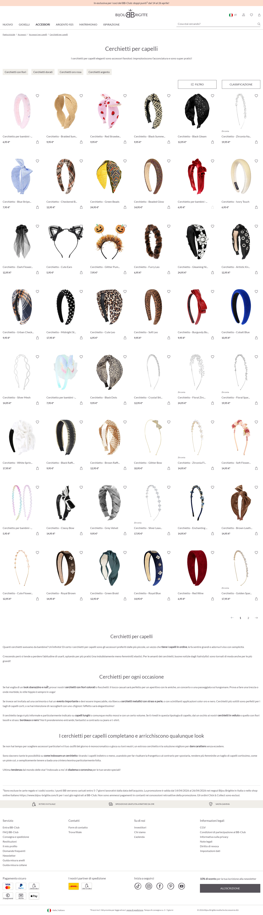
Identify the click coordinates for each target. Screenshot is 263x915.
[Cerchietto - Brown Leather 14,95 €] (241, 511)
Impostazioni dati (210, 850)
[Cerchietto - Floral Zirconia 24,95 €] (197, 380)
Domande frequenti (14, 850)
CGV (203, 827)
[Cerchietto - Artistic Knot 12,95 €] (241, 249)
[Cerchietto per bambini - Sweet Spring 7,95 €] (65, 380)
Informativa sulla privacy (214, 836)
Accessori (43, 24)
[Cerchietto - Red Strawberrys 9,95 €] (109, 119)
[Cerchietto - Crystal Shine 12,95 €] (153, 380)
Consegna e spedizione (16, 836)
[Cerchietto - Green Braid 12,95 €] (109, 576)
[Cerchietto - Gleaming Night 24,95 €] (197, 249)
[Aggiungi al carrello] (37, 142)
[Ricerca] (259, 24)
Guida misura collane (15, 865)
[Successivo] (256, 618)
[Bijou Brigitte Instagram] (149, 886)
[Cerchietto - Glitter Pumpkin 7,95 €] (109, 249)
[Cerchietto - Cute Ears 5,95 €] (65, 249)
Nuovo (8, 24)
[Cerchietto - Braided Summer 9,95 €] (65, 119)
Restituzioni (10, 841)
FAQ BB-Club (10, 832)
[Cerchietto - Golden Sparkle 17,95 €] (241, 576)
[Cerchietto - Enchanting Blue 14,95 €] (197, 511)
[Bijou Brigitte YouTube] (181, 886)
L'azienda (139, 836)
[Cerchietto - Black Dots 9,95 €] (109, 380)
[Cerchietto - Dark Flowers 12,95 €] (22, 249)
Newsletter (9, 855)
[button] (243, 15)
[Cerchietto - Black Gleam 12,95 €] (197, 119)
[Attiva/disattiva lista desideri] (37, 96)
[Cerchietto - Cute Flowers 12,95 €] (22, 576)
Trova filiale (75, 832)
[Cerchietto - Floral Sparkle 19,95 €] (241, 380)
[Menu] (197, 84)
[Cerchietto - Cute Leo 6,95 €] (109, 315)
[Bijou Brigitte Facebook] (160, 886)
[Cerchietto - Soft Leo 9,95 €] (153, 315)
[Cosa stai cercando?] (218, 24)
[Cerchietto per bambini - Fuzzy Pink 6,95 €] (22, 119)
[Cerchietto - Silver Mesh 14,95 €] (22, 380)
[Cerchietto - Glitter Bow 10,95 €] (153, 445)
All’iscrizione (230, 888)
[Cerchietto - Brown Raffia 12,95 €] (109, 445)
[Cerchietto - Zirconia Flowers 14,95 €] (197, 445)
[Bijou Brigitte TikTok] (138, 886)
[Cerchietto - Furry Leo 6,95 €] (153, 249)
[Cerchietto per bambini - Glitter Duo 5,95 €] (22, 511)
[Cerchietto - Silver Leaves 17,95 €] (153, 511)
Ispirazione (111, 24)
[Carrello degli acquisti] (259, 15)
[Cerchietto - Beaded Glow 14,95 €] (153, 184)
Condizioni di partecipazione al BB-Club (223, 832)
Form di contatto (78, 827)
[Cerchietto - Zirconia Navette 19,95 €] (241, 119)
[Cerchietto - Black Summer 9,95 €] (153, 119)
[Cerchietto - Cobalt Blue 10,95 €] (241, 315)
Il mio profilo (10, 846)
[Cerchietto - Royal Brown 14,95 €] (65, 576)
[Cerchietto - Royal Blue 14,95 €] (153, 576)
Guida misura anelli (14, 860)
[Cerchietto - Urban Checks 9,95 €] (22, 315)
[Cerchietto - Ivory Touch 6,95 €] (241, 184)
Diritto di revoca (209, 846)
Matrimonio (88, 24)
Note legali (206, 841)
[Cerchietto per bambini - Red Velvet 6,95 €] (197, 184)
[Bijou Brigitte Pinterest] (170, 886)
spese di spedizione (134, 910)
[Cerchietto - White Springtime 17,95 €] (22, 445)
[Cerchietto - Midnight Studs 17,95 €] (65, 315)
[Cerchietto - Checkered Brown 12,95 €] (65, 184)
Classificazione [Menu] (241, 84)
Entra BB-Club (11, 827)
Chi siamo (140, 832)
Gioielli (24, 24)
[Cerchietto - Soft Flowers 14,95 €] (241, 445)
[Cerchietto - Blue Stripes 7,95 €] (22, 184)
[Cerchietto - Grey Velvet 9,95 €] (109, 511)
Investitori (140, 827)
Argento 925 (64, 24)
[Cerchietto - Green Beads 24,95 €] (109, 184)
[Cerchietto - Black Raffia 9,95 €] (65, 445)
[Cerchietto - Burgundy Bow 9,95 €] (197, 315)
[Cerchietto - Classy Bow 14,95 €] (65, 511)
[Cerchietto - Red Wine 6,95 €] (197, 576)
